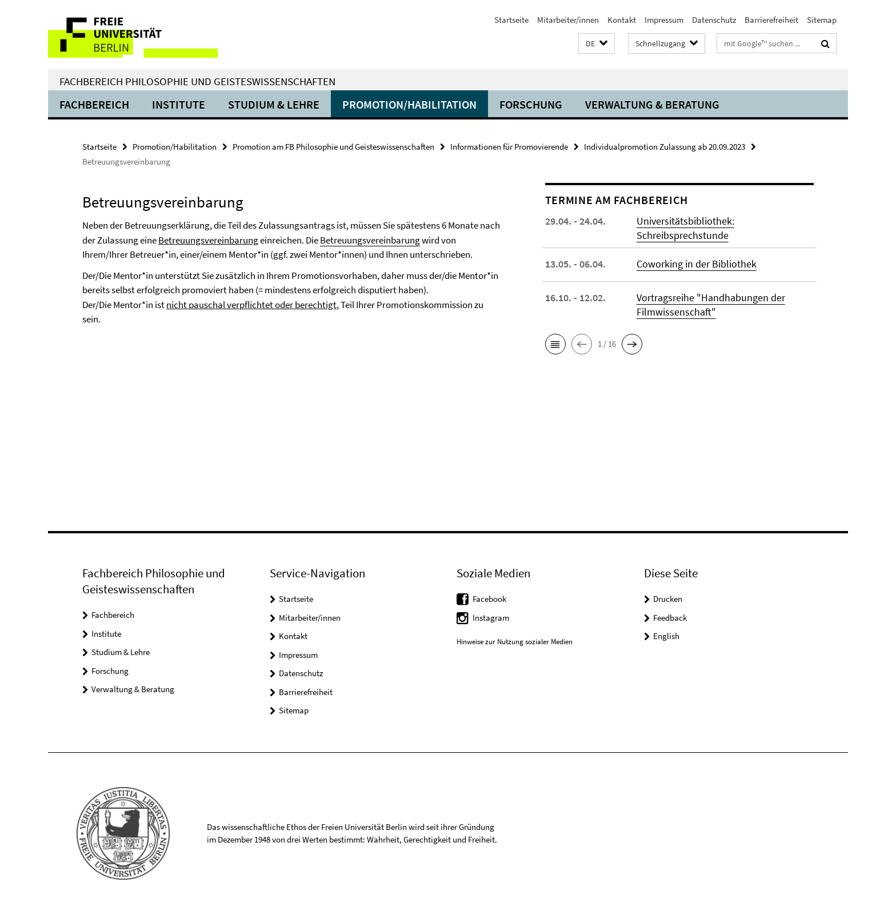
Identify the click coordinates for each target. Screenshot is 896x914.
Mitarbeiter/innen (568, 19)
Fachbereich (94, 104)
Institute (178, 104)
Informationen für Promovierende (509, 146)
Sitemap (822, 19)
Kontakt (621, 19)
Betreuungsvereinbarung (370, 240)
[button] (596, 43)
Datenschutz (714, 19)
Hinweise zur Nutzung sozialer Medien (515, 641)
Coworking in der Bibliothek (697, 263)
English (666, 635)
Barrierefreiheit (771, 19)
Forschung (530, 104)
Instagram (491, 617)
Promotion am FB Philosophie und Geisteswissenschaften (333, 146)
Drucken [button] (667, 598)
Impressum (664, 19)
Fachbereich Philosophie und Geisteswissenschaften (197, 81)
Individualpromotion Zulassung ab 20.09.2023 (664, 146)
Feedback (670, 617)
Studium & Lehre (273, 104)
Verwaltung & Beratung (652, 104)
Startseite (511, 19)
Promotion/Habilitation (409, 104)
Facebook (489, 598)
